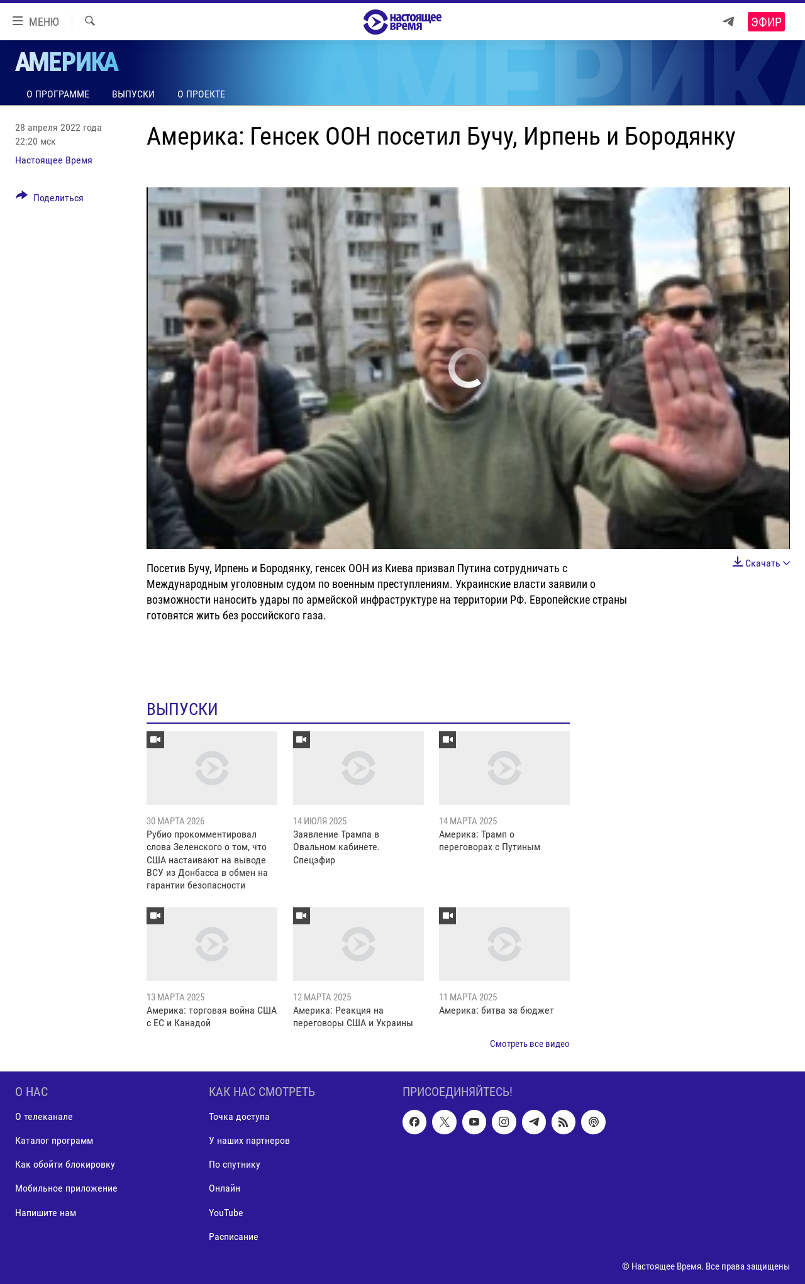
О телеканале (44, 1117)
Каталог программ (54, 1141)
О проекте (201, 94)
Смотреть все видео (530, 1043)
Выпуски (133, 94)
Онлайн (224, 1189)
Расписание (233, 1236)
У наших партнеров (249, 1141)
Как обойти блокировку (65, 1165)
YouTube (226, 1213)
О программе (57, 94)
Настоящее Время (53, 160)
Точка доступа (239, 1117)
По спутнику (234, 1165)
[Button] (50, 200)
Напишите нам (45, 1213)
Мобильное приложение (66, 1189)
